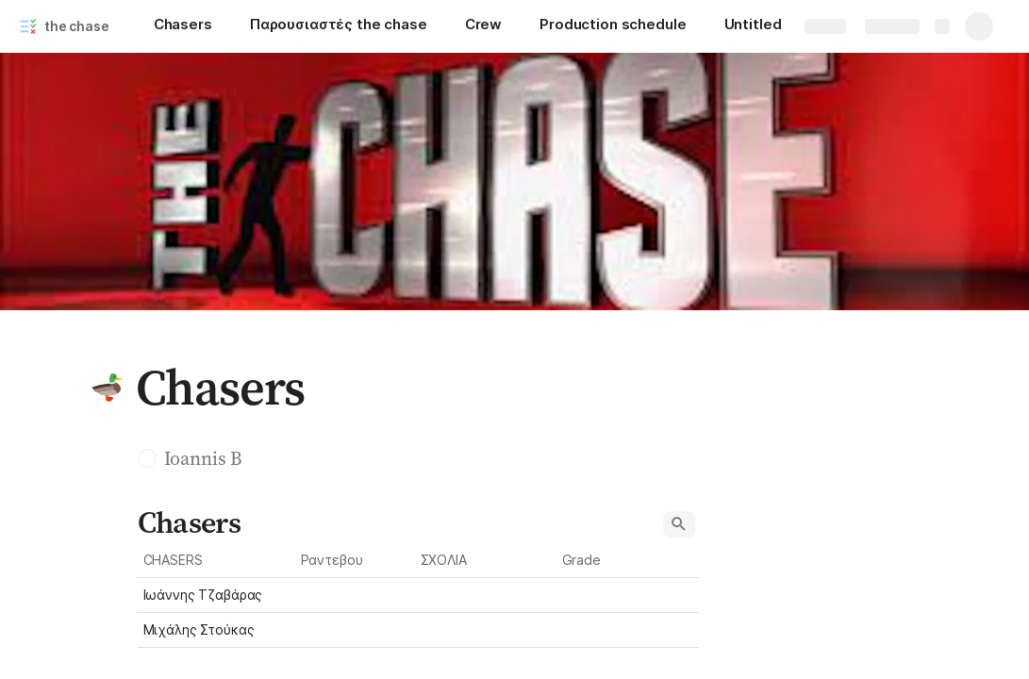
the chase (76, 26)
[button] (106, 387)
